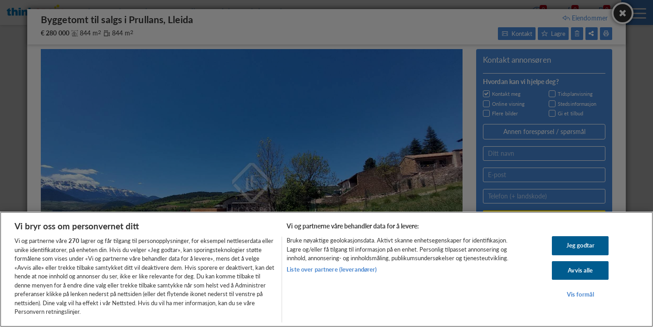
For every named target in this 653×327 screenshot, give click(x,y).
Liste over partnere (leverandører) (332, 269)
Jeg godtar (580, 245)
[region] (326, 269)
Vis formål (580, 294)
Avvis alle (580, 270)
